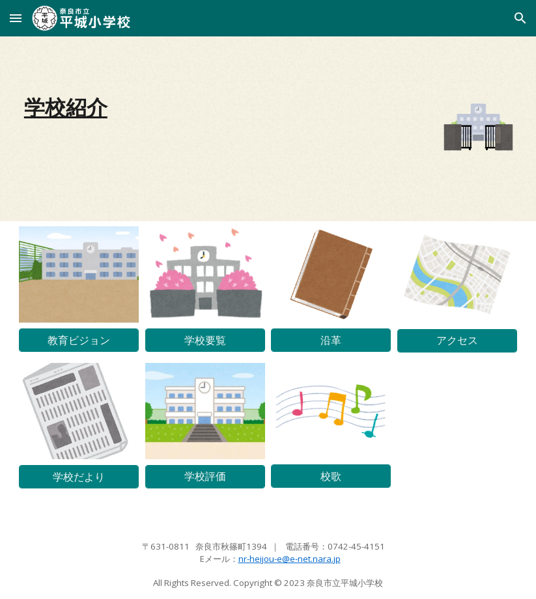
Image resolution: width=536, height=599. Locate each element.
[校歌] (331, 476)
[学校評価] (205, 476)
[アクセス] (457, 340)
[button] (15, 18)
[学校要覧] (205, 340)
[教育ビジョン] (79, 340)
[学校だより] (79, 477)
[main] (205, 107)
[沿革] (331, 340)
